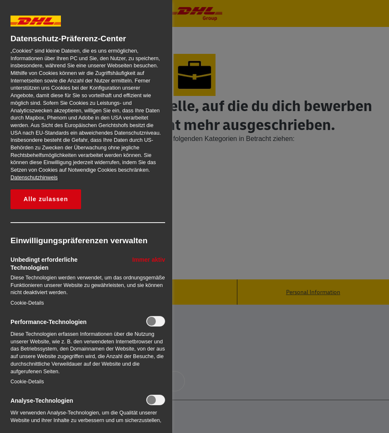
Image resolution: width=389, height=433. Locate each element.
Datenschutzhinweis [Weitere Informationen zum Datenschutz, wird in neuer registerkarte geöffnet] (34, 178)
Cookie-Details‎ (27, 303)
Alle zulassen (46, 199)
